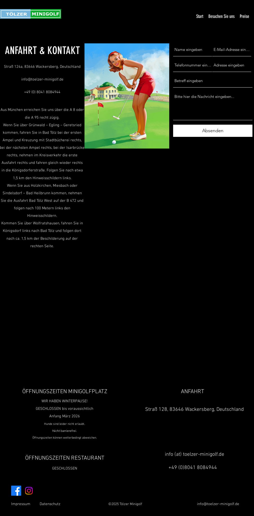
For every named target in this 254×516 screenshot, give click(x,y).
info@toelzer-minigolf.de (42, 79)
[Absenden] (212, 131)
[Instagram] (29, 491)
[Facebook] (16, 491)
